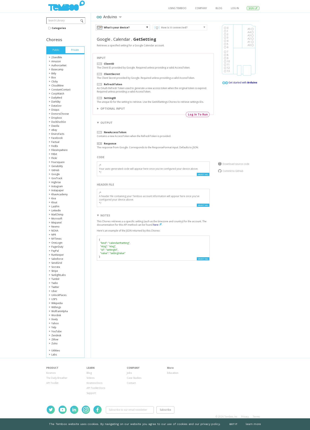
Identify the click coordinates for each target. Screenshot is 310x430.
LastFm (55, 206)
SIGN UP (253, 8)
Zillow (54, 339)
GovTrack (56, 178)
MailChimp (57, 214)
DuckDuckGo (58, 122)
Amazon (56, 61)
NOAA (54, 230)
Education (172, 373)
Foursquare (58, 162)
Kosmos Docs (94, 383)
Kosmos (51, 373)
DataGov (56, 105)
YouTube (56, 331)
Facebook (57, 138)
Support (91, 393)
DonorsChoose (60, 113)
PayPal (55, 250)
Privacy (245, 416)
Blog (219, 8)
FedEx (54, 146)
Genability (57, 166)
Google (55, 174)
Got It (233, 424)
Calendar (121, 39)
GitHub (55, 170)
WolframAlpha (59, 311)
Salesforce (57, 259)
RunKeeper (57, 255)
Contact (131, 383)
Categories (59, 28)
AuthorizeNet (58, 65)
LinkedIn (56, 210)
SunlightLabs (58, 275)
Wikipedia (57, 303)
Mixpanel (56, 222)
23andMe (56, 57)
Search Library (56, 20)
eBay (54, 130)
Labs (54, 354)
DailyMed (56, 97)
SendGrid (56, 263)
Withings (56, 307)
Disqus (55, 109)
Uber (54, 291)
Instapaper (57, 190)
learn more (253, 424)
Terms (256, 416)
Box (53, 77)
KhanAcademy (59, 194)
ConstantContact (60, 89)
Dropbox (56, 117)
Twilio (54, 283)
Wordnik (56, 315)
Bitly (53, 73)
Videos (90, 378)
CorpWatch (57, 93)
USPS (54, 299)
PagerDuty (57, 246)
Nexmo (55, 226)
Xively (54, 319)
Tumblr (55, 279)
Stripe (54, 271)
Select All (203, 174)
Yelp (53, 327)
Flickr (54, 158)
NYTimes (56, 238)
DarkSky (55, 101)
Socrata (55, 267)
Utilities (55, 350)
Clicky (54, 81)
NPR (53, 234)
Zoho (54, 343)
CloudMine (57, 85)
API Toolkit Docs (96, 388)
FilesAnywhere (59, 150)
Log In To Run (198, 114)
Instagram (57, 186)
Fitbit (54, 154)
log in (235, 8)
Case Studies (134, 378)
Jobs (129, 373)
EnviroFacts (57, 134)
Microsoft (56, 218)
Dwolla (55, 126)
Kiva (53, 198)
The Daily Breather (56, 378)
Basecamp (57, 69)
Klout (54, 202)
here (155, 224)
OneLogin (56, 242)
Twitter (55, 287)
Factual (55, 142)
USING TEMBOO (177, 8)
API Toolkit (52, 383)
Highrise (56, 182)
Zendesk (56, 335)
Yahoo (55, 323)
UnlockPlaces (58, 295)
